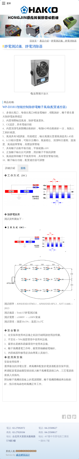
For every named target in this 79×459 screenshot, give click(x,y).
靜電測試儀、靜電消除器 (64, 41)
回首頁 (33, 41)
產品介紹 (44, 41)
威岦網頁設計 (23, 455)
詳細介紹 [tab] (10, 168)
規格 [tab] (23, 168)
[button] (6, 26)
